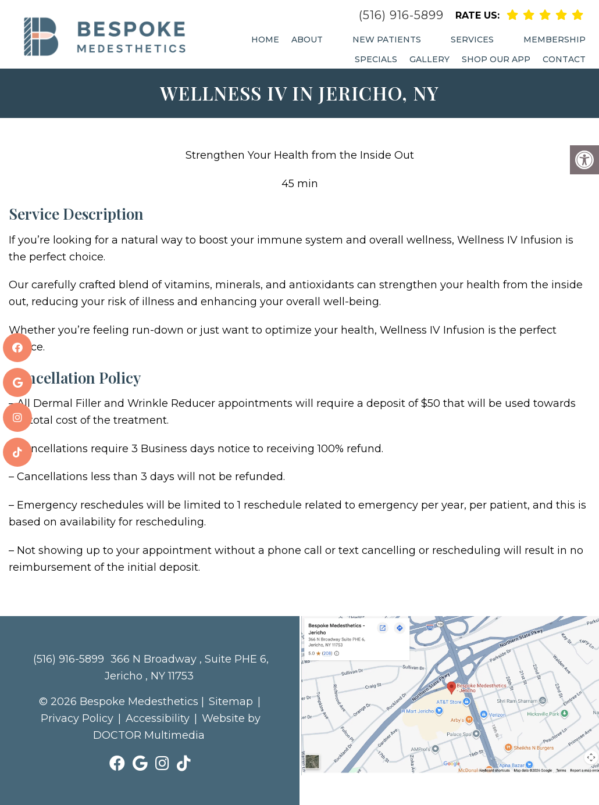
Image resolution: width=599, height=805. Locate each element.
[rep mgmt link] (577, 14)
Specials (376, 59)
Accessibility (158, 718)
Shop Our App (496, 59)
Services (472, 39)
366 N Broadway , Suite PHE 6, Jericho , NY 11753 (187, 667)
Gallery (429, 59)
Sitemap (231, 701)
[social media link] (17, 347)
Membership (554, 39)
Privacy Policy (77, 718)
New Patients (386, 39)
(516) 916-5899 (401, 15)
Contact (564, 59)
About (307, 39)
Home (265, 39)
